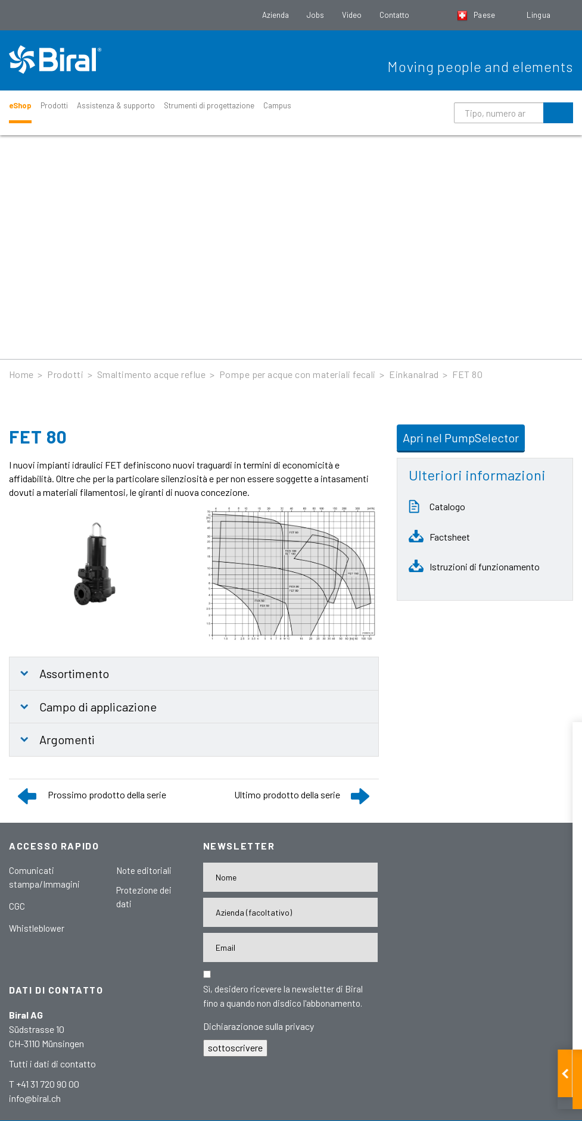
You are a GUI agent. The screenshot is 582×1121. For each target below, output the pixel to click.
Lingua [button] (540, 15)
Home (21, 374)
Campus (277, 105)
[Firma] (290, 912)
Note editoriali (144, 870)
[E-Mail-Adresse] (290, 947)
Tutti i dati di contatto (52, 1063)
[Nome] (290, 877)
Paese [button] (477, 15)
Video (352, 15)
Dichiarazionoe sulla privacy (258, 1026)
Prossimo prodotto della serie (107, 794)
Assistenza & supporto (116, 105)
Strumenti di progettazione (209, 105)
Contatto (394, 15)
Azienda (275, 15)
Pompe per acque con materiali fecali (297, 374)
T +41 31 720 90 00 (44, 1083)
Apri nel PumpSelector (461, 437)
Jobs (315, 15)
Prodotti (54, 105)
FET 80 (467, 374)
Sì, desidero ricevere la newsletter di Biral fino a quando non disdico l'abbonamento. (283, 995)
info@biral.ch (35, 1098)
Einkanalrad (413, 374)
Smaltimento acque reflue (151, 374)
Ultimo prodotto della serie (287, 794)
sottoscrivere (235, 1047)
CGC (17, 906)
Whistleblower (36, 928)
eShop (20, 105)
